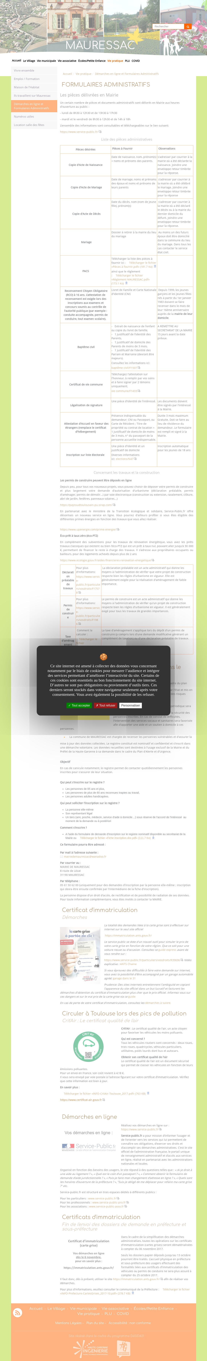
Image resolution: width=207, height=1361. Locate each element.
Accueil (16, 60)
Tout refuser (105, 705)
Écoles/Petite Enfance (92, 61)
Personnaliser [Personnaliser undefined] (130, 705)
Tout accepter (79, 705)
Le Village (29, 61)
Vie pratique (115, 61)
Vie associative (67, 61)
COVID (136, 61)
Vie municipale (46, 61)
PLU (127, 61)
